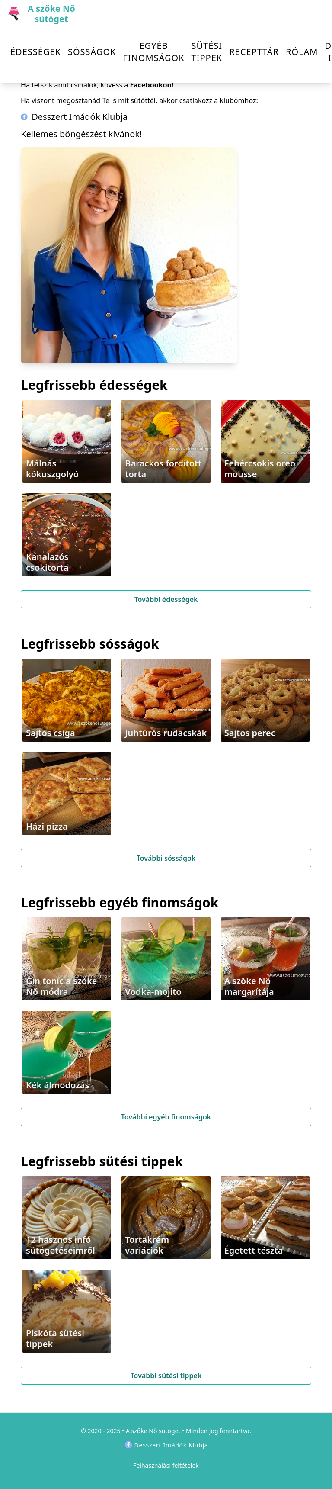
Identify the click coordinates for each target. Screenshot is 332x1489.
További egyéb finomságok (166, 1117)
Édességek (35, 52)
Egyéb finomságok (153, 52)
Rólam (302, 52)
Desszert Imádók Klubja (74, 116)
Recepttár (254, 52)
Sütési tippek (207, 52)
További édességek (166, 599)
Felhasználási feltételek (166, 1465)
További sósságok (166, 858)
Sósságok (92, 52)
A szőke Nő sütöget (153, 1431)
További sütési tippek (166, 1375)
